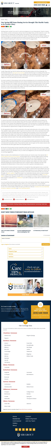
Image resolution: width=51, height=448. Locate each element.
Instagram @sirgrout (19, 199)
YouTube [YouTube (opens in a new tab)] (27, 429)
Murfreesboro (30, 374)
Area (10, 249)
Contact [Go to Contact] (28, 416)
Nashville (6, 358)
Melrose (6, 356)
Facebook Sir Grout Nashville (42, 186)
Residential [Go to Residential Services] (16, 419)
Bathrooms (4, 205)
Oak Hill (6, 360)
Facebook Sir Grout (8, 199)
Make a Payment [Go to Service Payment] (31, 419)
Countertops (38, 204)
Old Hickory (7, 362)
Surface (11, 256)
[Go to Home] (10, 3)
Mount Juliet (7, 406)
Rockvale (6, 377)
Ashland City (7, 335)
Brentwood (7, 394)
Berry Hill (6, 349)
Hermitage (29, 347)
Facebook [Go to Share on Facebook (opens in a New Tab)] (5, 26)
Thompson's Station (31, 398)
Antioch (6, 343)
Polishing (24, 204)
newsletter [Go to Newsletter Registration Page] (19, 177)
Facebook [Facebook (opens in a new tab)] (20, 429)
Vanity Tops (44, 204)
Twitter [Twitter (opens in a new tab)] (23, 429)
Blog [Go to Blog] (6, 19)
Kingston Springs (31, 335)
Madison (6, 354)
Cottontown (7, 384)
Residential (32, 204)
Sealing (20, 204)
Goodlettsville (30, 345)
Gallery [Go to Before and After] (15, 423)
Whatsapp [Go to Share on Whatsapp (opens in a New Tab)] (8, 26)
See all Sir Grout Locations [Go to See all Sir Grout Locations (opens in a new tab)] (25, 409)
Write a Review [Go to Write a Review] (34, 429)
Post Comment (45, 244)
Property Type (13, 251)
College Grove (30, 392)
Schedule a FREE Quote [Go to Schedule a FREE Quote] (42, 2)
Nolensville (7, 398)
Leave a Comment (7, 235)
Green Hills (7, 403)
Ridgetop (29, 354)
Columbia (6, 367)
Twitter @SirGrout (31, 199)
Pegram (6, 338)
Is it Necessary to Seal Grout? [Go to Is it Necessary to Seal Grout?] (40, 230)
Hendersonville (8, 386)
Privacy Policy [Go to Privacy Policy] (42, 442)
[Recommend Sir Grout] (25, 287)
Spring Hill (29, 396)
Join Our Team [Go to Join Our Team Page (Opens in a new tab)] (30, 421)
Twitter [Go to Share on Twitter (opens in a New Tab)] (6, 26)
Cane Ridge (7, 351)
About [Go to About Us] (15, 425)
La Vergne (7, 374)
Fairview (29, 394)
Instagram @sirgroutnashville (8, 188)
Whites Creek (30, 356)
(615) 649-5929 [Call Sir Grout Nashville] (39, 5)
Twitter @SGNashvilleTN (24, 188)
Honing (28, 204)
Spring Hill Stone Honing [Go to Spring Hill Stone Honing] (18, 73)
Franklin (6, 396)
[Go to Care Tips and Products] (25, 269)
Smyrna (6, 379)
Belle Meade (7, 345)
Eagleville (6, 372)
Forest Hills (29, 343)
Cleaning (16, 204)
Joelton (28, 349)
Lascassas (29, 372)
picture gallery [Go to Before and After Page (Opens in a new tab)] (11, 173)
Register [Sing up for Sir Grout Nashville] (7, 244)
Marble (11, 204)
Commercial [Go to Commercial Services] (17, 421)
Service (11, 254)
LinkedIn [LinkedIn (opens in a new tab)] (30, 429)
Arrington (6, 392)
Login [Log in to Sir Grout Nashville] (2, 244)
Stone (8, 204)
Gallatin (28, 384)
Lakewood (29, 351)
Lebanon (29, 403)
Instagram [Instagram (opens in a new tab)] (16, 429)
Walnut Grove (30, 386)
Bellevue (6, 347)
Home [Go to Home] (2, 19)
